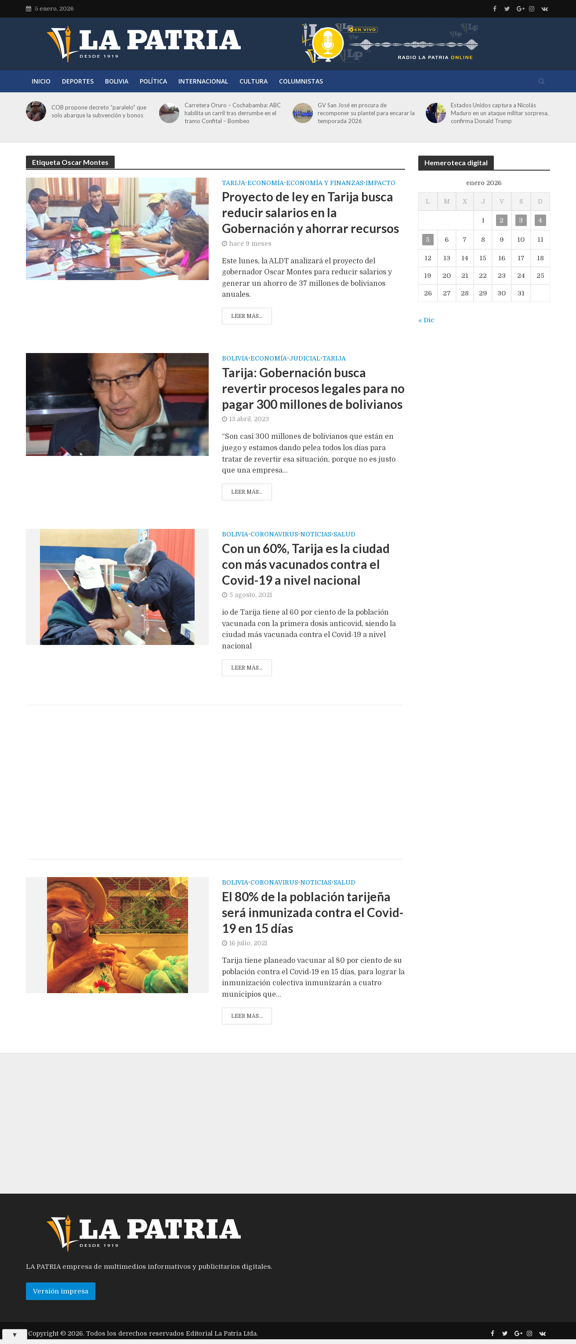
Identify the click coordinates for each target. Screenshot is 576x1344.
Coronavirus (274, 534)
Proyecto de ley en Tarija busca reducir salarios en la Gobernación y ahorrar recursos (310, 212)
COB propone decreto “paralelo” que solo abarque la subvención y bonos (98, 111)
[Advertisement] (215, 782)
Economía (265, 183)
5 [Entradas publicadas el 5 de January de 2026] (428, 240)
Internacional (203, 81)
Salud (344, 534)
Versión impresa (60, 1291)
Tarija (233, 183)
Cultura (253, 81)
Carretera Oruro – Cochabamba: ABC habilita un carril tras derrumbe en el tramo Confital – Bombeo (233, 113)
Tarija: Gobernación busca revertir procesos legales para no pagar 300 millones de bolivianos (313, 388)
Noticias (315, 534)
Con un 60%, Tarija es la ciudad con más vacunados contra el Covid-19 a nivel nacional (306, 564)
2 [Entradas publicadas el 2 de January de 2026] (502, 220)
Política (153, 81)
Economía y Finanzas (324, 183)
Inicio (41, 81)
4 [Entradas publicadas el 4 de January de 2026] (540, 220)
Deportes (78, 81)
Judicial (304, 358)
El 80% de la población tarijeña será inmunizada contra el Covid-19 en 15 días (312, 912)
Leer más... (247, 316)
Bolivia (116, 81)
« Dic (426, 320)
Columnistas (301, 81)
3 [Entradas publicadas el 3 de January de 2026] (521, 220)
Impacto (380, 183)
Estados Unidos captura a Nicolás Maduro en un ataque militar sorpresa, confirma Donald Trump (500, 113)
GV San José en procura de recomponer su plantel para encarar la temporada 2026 (366, 113)
